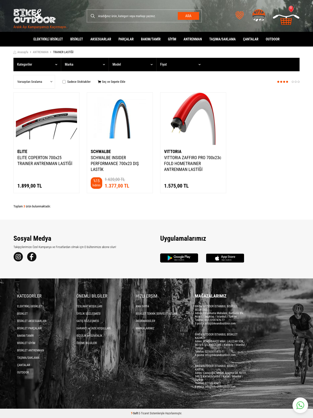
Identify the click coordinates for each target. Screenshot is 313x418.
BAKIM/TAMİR (151, 39)
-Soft (135, 413)
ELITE (22, 151)
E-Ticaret (144, 413)
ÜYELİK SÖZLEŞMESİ (89, 313)
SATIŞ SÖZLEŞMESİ (88, 321)
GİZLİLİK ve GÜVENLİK (89, 335)
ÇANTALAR (250, 39)
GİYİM (172, 39)
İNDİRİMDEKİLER (145, 321)
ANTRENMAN (193, 39)
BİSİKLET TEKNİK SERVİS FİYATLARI (156, 313)
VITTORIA (172, 151)
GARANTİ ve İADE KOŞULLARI (94, 328)
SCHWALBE (101, 151)
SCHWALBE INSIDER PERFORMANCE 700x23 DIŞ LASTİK (115, 163)
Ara (188, 16)
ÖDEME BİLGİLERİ (87, 343)
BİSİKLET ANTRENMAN (30, 350)
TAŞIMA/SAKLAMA (222, 39)
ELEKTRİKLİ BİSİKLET (48, 39)
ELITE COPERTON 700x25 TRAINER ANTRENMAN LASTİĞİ (44, 160)
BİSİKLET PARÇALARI (29, 328)
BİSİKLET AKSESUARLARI (31, 321)
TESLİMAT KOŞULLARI (89, 306)
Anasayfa (20, 52)
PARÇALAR (126, 39)
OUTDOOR (273, 39)
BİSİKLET (76, 39)
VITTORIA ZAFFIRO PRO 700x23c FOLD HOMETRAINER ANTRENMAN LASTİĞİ (192, 163)
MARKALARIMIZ (145, 328)
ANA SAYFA (142, 306)
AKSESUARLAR (100, 39)
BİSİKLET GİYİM (26, 343)
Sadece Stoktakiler (76, 82)
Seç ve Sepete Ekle (111, 82)
